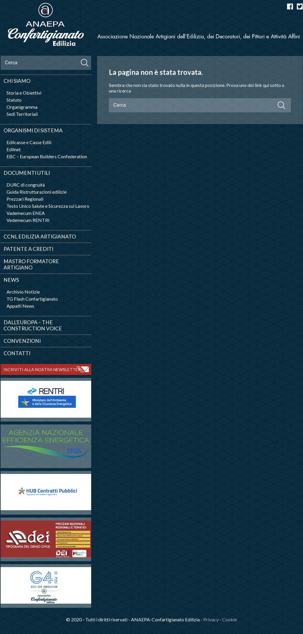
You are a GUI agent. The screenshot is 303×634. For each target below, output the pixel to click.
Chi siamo (17, 81)
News (11, 280)
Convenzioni (22, 341)
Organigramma (21, 107)
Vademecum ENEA (25, 213)
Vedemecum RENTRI (28, 220)
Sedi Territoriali (22, 114)
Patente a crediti (28, 249)
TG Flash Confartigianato (32, 299)
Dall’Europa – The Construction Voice (33, 325)
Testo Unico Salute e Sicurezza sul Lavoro (47, 206)
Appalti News (20, 306)
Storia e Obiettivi (23, 92)
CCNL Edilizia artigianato (40, 236)
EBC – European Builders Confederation (46, 156)
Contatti (17, 353)
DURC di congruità (25, 184)
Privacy (211, 619)
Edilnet (13, 149)
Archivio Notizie (23, 291)
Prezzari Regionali (24, 199)
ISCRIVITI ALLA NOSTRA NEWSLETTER (42, 369)
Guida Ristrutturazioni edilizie (36, 192)
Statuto (14, 100)
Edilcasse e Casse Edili (28, 142)
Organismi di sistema (33, 130)
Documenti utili (27, 173)
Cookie (229, 619)
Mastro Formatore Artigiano (31, 264)
